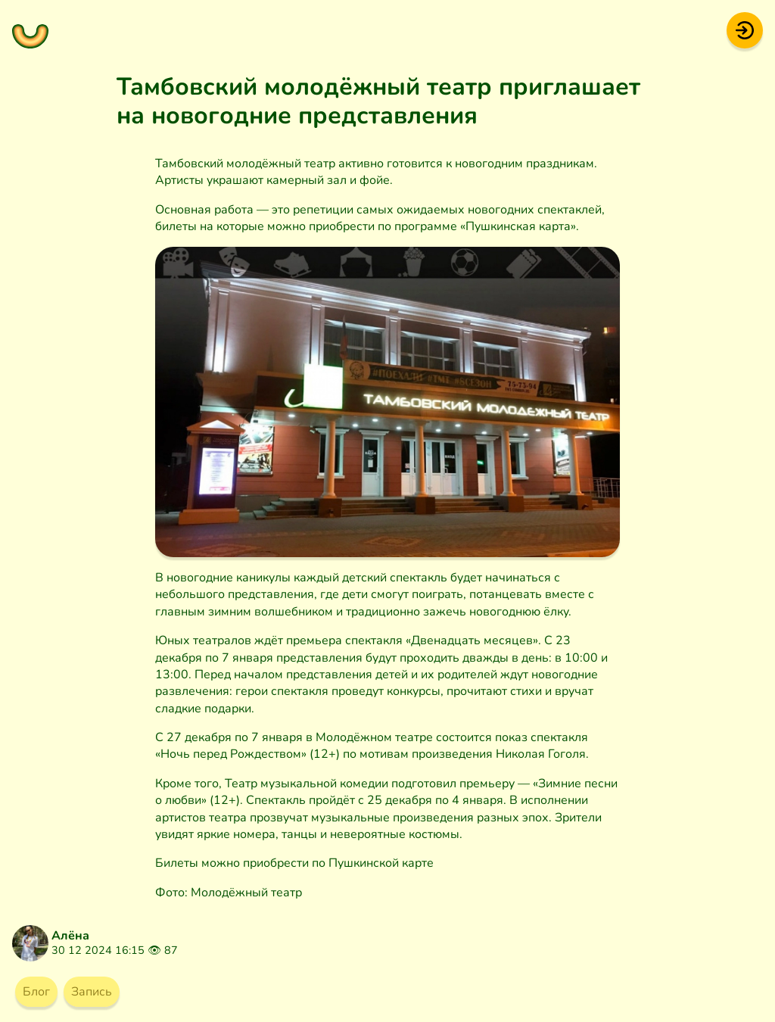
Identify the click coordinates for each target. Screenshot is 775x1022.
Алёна (70, 935)
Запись (91, 991)
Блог (36, 991)
